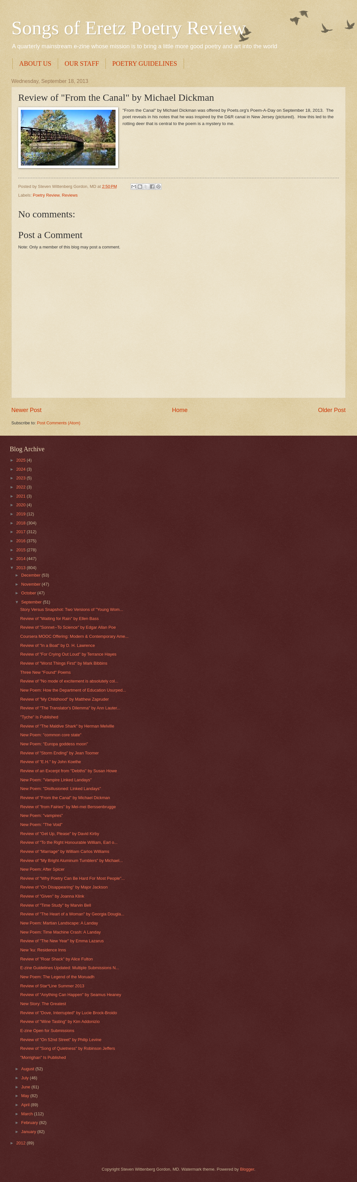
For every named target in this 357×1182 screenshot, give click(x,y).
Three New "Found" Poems (45, 672)
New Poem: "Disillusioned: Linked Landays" (60, 788)
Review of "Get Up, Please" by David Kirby (59, 833)
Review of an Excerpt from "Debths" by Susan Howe (68, 770)
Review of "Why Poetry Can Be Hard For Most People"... (72, 878)
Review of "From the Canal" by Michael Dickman (65, 797)
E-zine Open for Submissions (47, 1030)
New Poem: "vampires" (41, 815)
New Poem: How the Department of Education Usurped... (73, 690)
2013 (21, 567)
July (25, 1077)
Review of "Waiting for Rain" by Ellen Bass (59, 618)
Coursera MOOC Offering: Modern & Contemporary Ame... (74, 636)
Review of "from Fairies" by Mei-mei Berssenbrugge (68, 806)
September (32, 602)
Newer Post (26, 410)
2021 (21, 496)
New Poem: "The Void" (41, 824)
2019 (21, 513)
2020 (21, 504)
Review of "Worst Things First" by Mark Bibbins (63, 663)
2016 (21, 540)
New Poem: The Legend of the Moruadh (57, 976)
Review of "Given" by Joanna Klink (52, 896)
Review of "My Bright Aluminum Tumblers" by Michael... (71, 860)
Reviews (70, 195)
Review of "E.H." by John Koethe (50, 761)
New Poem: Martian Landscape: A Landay (59, 923)
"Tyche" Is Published (39, 717)
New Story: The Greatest (43, 1003)
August (28, 1068)
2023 (21, 478)
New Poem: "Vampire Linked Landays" (56, 779)
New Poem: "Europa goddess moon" (54, 743)
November (31, 584)
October (29, 593)
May (25, 1095)
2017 (21, 531)
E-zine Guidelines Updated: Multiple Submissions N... (69, 967)
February (30, 1122)
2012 (21, 1143)
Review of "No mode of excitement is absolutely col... (69, 681)
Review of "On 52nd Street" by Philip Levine (60, 1039)
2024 (21, 469)
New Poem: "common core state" (50, 734)
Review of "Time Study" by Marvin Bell (55, 905)
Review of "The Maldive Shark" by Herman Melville (67, 726)
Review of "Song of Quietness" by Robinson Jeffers (67, 1048)
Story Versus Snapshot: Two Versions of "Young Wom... (71, 609)
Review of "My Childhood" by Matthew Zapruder (64, 699)
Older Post (332, 410)
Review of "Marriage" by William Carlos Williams (64, 851)
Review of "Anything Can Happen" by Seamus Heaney (70, 994)
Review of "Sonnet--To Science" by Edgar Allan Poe (68, 627)
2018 (21, 523)
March (27, 1113)
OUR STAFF (82, 63)
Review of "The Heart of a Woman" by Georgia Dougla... (72, 914)
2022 (21, 487)
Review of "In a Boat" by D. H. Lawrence (57, 645)
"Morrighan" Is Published (43, 1057)
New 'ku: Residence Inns (43, 949)
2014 (21, 558)
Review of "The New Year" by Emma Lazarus (62, 940)
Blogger (247, 1169)
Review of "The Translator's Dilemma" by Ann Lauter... (70, 708)
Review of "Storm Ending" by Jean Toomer (59, 753)
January (29, 1131)
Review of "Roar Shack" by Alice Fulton (56, 959)
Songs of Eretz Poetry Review (128, 28)
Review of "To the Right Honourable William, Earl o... (68, 842)
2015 (21, 549)
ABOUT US (35, 63)
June (26, 1086)
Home (180, 410)
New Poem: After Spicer (42, 869)
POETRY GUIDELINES (144, 63)
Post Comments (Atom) (58, 422)
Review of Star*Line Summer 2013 (52, 985)
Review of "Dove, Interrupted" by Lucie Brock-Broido (68, 1012)
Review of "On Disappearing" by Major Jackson (64, 887)
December (31, 575)
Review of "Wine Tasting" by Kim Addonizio (60, 1021)
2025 (21, 460)
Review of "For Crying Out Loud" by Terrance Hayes (68, 654)
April (26, 1104)
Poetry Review (46, 195)
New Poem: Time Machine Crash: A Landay (60, 932)
